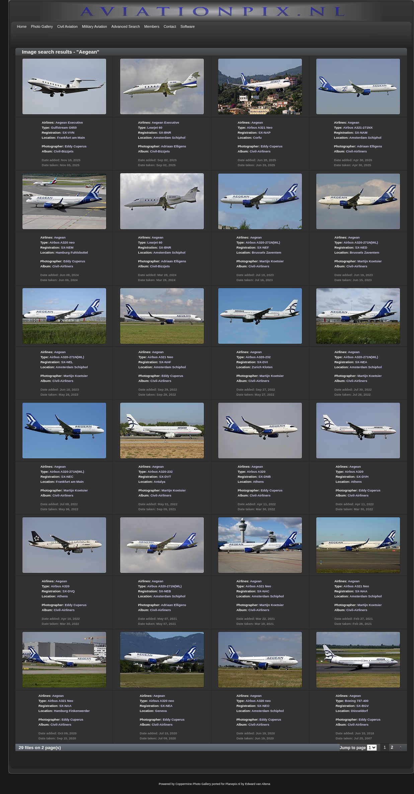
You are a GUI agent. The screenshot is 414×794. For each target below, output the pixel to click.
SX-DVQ (69, 591)
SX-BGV (362, 706)
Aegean (257, 122)
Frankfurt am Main (71, 137)
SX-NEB (165, 591)
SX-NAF (165, 362)
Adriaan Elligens (173, 146)
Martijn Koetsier (271, 261)
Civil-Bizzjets (63, 151)
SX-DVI (262, 362)
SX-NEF (263, 247)
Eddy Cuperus (75, 146)
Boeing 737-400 (356, 701)
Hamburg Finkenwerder (72, 711)
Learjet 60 (154, 127)
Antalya (159, 481)
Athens (258, 481)
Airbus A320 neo (62, 242)
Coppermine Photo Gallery (193, 784)
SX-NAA (361, 591)
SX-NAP (264, 132)
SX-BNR (165, 132)
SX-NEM (67, 247)
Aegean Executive (69, 122)
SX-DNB (264, 476)
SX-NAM (361, 132)
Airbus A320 (256, 471)
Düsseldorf (359, 711)
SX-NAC (263, 591)
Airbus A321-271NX (357, 127)
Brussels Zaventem (266, 252)
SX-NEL (67, 362)
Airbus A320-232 (258, 357)
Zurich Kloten (262, 367)
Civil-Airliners (260, 151)
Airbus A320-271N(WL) (263, 242)
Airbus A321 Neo (259, 127)
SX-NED (361, 247)
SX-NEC (67, 476)
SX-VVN (69, 132)
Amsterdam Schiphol (169, 137)
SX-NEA (361, 362)
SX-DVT (165, 476)
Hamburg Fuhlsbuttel (72, 252)
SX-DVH (362, 476)
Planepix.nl (233, 784)
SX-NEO (263, 706)
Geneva (161, 711)
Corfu (257, 137)
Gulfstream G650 (64, 127)
